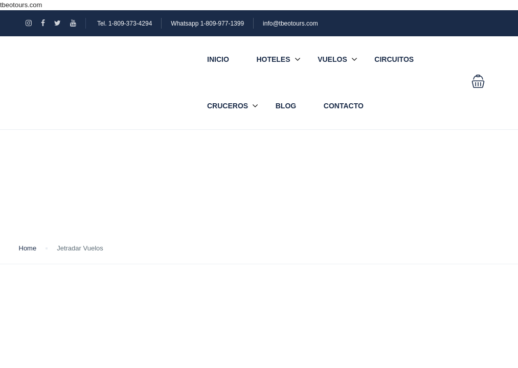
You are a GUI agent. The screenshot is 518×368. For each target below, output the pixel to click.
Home (28, 248)
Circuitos (394, 59)
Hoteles (273, 59)
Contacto (344, 106)
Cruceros (227, 106)
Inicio (218, 59)
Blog (286, 106)
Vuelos (332, 59)
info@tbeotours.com (290, 23)
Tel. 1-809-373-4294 (124, 23)
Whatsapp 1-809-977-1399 (207, 23)
